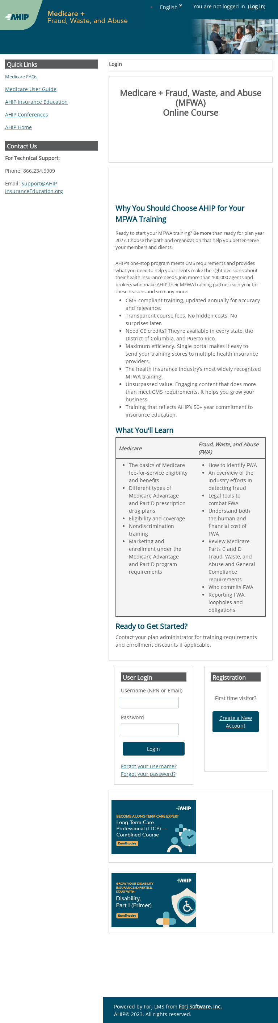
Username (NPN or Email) (151, 744)
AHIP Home (18, 127)
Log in (256, 6)
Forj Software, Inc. (200, 1006)
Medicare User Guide (30, 89)
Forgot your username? (149, 820)
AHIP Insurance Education (36, 101)
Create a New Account (235, 776)
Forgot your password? (148, 827)
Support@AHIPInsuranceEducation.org (34, 187)
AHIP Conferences (26, 114)
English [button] (223, 7)
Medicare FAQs (21, 76)
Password (132, 771)
